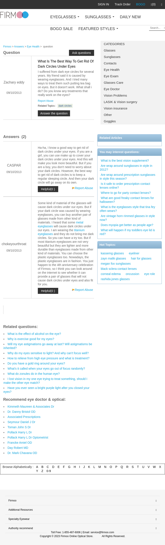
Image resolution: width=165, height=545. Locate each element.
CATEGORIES (114, 44)
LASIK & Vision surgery (120, 102)
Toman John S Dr (19, 427)
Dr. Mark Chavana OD (22, 453)
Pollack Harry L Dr (20, 432)
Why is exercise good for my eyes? (31, 339)
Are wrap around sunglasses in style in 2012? (126, 167)
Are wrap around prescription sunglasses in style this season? (127, 176)
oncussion (132, 274)
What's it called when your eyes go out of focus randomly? (46, 368)
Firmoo (7, 46)
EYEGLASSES (64, 17)
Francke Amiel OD (20, 442)
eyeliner (134, 253)
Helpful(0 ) (48, 189)
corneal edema (111, 274)
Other (108, 115)
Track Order (122, 4)
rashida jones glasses (115, 279)
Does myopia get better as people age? (127, 225)
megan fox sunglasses (116, 263)
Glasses (109, 50)
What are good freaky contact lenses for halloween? (127, 199)
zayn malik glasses (113, 258)
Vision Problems (115, 95)
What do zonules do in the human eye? (34, 373)
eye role (149, 274)
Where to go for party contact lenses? (126, 192)
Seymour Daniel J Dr (21, 422)
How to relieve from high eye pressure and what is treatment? (48, 358)
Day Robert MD (18, 447)
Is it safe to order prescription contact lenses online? (125, 185)
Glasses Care (113, 82)
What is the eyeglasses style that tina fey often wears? (127, 209)
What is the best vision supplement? (125, 160)
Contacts (110, 63)
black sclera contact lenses (119, 268)
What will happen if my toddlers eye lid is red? (127, 232)
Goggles (110, 121)
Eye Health (111, 69)
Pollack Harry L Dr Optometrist (28, 437)
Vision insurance (115, 108)
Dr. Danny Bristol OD (21, 411)
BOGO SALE (61, 29)
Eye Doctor (112, 89)
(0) (153, 4)
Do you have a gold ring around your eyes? (36, 363)
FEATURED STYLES (98, 29)
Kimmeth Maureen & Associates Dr (31, 406)
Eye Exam (111, 76)
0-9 (49, 471)
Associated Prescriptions (24, 417)
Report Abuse (45, 100)
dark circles (65, 105)
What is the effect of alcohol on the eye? (34, 334)
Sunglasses (112, 57)
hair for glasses (141, 258)
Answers (19, 46)
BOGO (140, 4)
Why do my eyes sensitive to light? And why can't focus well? (48, 353)
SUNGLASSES (99, 17)
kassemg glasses (112, 253)
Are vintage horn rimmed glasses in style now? (127, 218)
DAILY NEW (130, 17)
